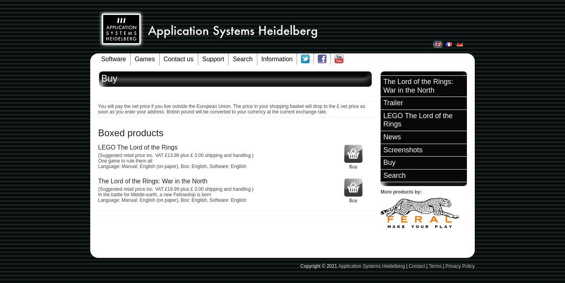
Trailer (393, 103)
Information (277, 59)
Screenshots (403, 150)
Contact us (178, 59)
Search (243, 59)
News (392, 137)
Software (113, 59)
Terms (435, 266)
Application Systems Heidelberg (371, 266)
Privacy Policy (460, 266)
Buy (389, 162)
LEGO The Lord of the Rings (418, 120)
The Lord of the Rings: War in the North (418, 86)
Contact (417, 266)
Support (213, 59)
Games (145, 59)
